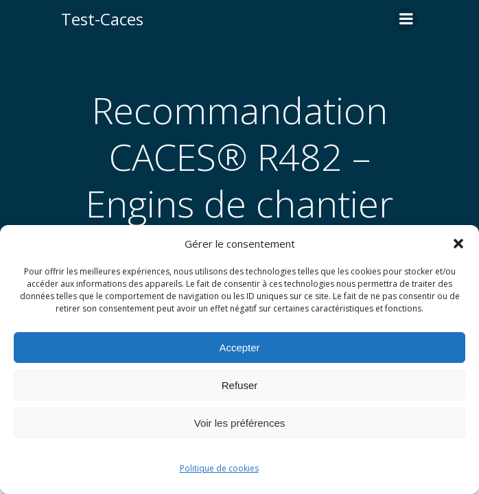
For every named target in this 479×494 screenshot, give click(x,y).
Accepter (239, 347)
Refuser (240, 385)
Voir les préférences (239, 423)
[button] (458, 243)
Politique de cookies (219, 468)
